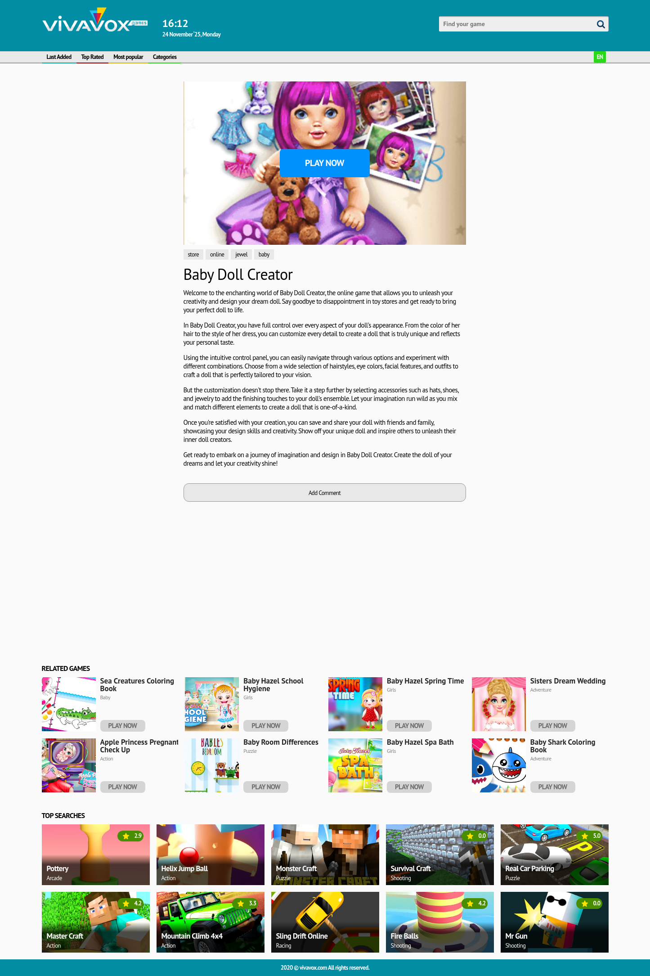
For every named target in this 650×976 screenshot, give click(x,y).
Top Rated (92, 57)
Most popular (128, 57)
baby (264, 254)
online (217, 254)
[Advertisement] (109, 216)
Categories (164, 57)
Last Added (59, 57)
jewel (241, 254)
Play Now (324, 163)
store (193, 254)
